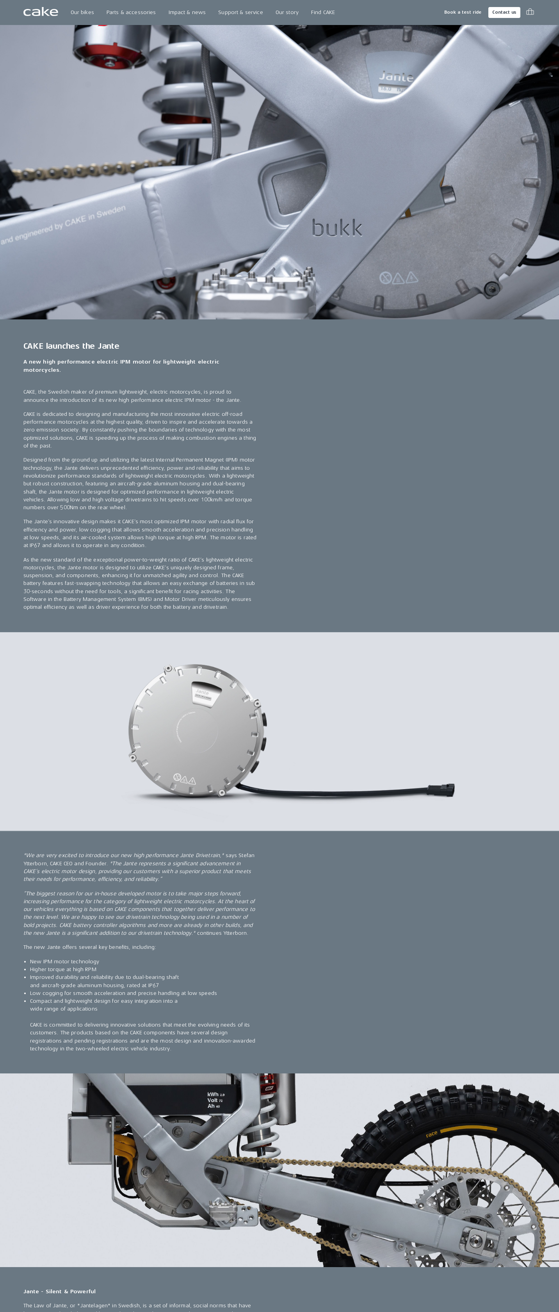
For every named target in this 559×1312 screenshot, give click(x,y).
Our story (287, 12)
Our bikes (82, 12)
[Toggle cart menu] (530, 12)
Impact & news (187, 12)
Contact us (504, 12)
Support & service (240, 12)
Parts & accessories (131, 12)
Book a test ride (462, 12)
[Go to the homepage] (40, 12)
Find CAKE (323, 12)
